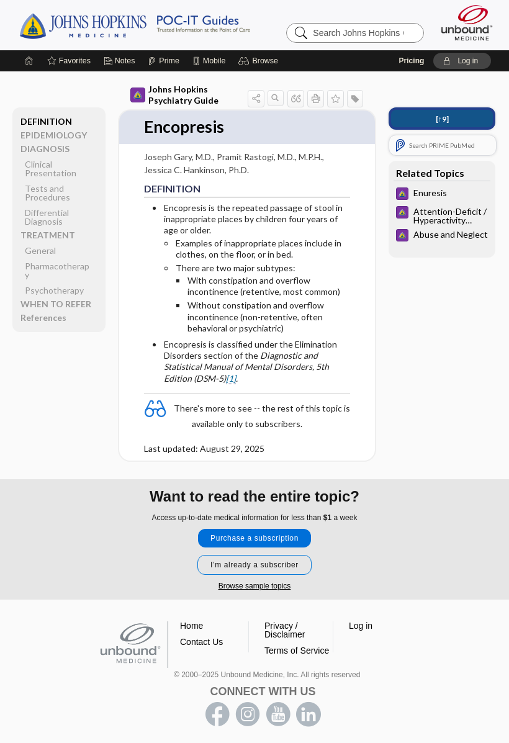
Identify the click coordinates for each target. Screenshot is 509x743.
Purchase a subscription (254, 538)
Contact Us (201, 642)
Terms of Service (296, 650)
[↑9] (442, 119)
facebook (217, 714)
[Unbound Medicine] (466, 22)
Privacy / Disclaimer (284, 630)
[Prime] (163, 60)
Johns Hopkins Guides (173, 24)
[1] (231, 378)
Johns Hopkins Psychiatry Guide (174, 95)
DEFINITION (46, 121)
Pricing (412, 60)
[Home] (29, 60)
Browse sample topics (254, 586)
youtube (278, 714)
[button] (259, 60)
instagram (247, 714)
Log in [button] (360, 626)
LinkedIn (308, 714)
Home (191, 626)
